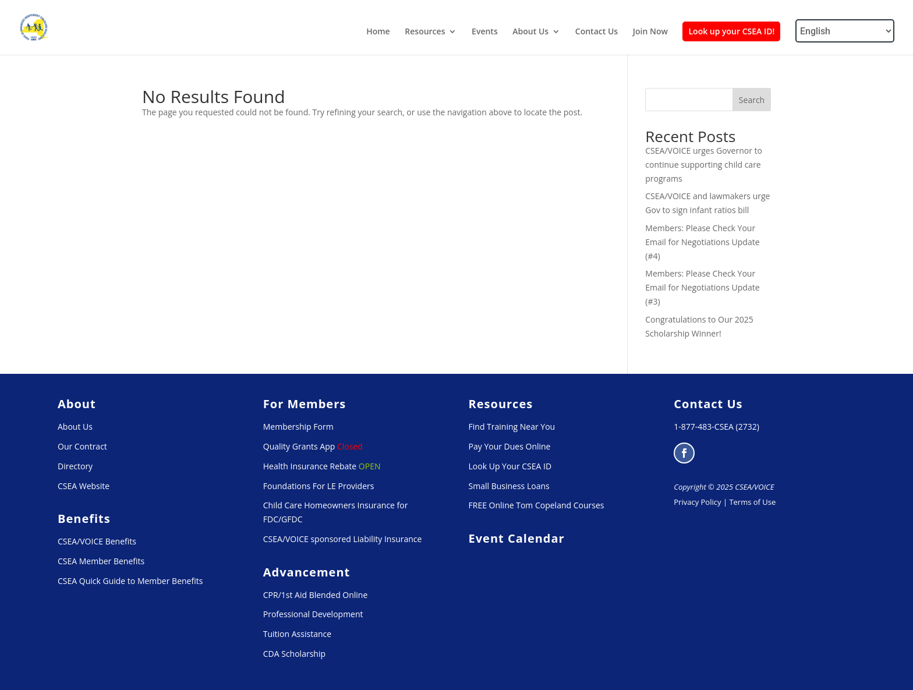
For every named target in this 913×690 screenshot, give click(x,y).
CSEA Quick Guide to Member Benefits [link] (130, 580)
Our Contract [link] (82, 446)
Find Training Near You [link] (512, 426)
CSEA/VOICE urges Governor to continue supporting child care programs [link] (703, 164)
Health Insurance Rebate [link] (309, 466)
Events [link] (485, 32)
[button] (684, 453)
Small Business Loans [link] (509, 485)
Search (752, 99)
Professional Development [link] (313, 614)
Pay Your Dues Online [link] (510, 446)
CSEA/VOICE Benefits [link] (97, 541)
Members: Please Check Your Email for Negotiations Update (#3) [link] (702, 287)
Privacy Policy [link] (697, 502)
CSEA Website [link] (83, 485)
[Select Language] (844, 31)
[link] (34, 26)
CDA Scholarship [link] (294, 653)
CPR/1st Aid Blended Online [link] (315, 594)
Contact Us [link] (596, 32)
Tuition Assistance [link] (297, 633)
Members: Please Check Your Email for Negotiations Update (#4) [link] (702, 241)
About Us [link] (530, 32)
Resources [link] (425, 32)
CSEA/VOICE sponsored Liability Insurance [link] (342, 538)
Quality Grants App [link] (299, 446)
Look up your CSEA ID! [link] (731, 31)
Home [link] (378, 32)
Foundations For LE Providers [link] (318, 485)
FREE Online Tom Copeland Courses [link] (536, 505)
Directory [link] (75, 466)
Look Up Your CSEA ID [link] (510, 466)
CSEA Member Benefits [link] (101, 561)
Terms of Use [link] (752, 502)
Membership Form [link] (298, 426)
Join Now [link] (650, 32)
